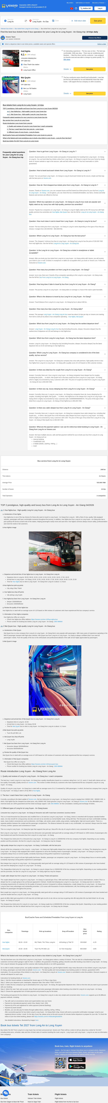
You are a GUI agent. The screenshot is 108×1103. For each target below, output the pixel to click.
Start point (10, 19)
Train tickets (33, 1094)
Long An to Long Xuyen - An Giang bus (66, 243)
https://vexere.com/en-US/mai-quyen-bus (44, 764)
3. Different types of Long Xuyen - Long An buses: (23, 132)
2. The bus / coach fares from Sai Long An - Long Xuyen (25, 129)
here (37, 1020)
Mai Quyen (64, 212)
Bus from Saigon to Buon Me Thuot (12, 1102)
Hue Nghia (16, 581)
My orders (70, 3)
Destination (36, 19)
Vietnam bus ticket (7, 28)
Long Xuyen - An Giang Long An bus (55, 314)
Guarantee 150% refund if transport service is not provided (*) (31, 6)
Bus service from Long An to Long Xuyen (16, 120)
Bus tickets (6, 1094)
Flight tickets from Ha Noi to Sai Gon (67, 1102)
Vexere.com (47, 178)
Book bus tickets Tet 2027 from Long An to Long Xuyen (21, 141)
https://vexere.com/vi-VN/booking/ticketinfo (48, 1016)
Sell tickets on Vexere (83, 3)
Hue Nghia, (56, 212)
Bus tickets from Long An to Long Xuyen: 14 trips (23, 105)
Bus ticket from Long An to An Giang (25, 29)
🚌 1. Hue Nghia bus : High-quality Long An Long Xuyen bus (26, 111)
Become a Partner (99, 3)
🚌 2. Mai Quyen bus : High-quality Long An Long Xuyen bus (27, 114)
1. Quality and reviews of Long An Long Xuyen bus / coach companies (30, 126)
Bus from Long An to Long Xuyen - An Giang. (54, 277)
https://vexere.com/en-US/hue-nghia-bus (44, 619)
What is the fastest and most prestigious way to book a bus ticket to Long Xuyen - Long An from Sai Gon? (37, 138)
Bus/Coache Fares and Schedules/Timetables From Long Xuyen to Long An (27, 135)
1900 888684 (58, 621)
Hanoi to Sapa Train (34, 1102)
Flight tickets (61, 1094)
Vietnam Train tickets (34, 1098)
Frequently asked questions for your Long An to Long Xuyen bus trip (25, 117)
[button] (67, 151)
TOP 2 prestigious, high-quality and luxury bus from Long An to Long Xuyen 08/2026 (30, 108)
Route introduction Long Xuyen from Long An (17, 123)
